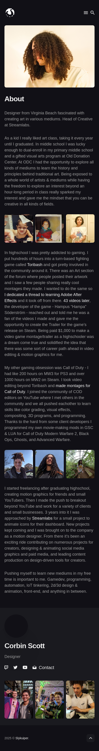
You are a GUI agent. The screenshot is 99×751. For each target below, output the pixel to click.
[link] (6, 667)
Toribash (34, 264)
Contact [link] (43, 667)
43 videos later (76, 300)
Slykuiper (21, 738)
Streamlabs (42, 518)
